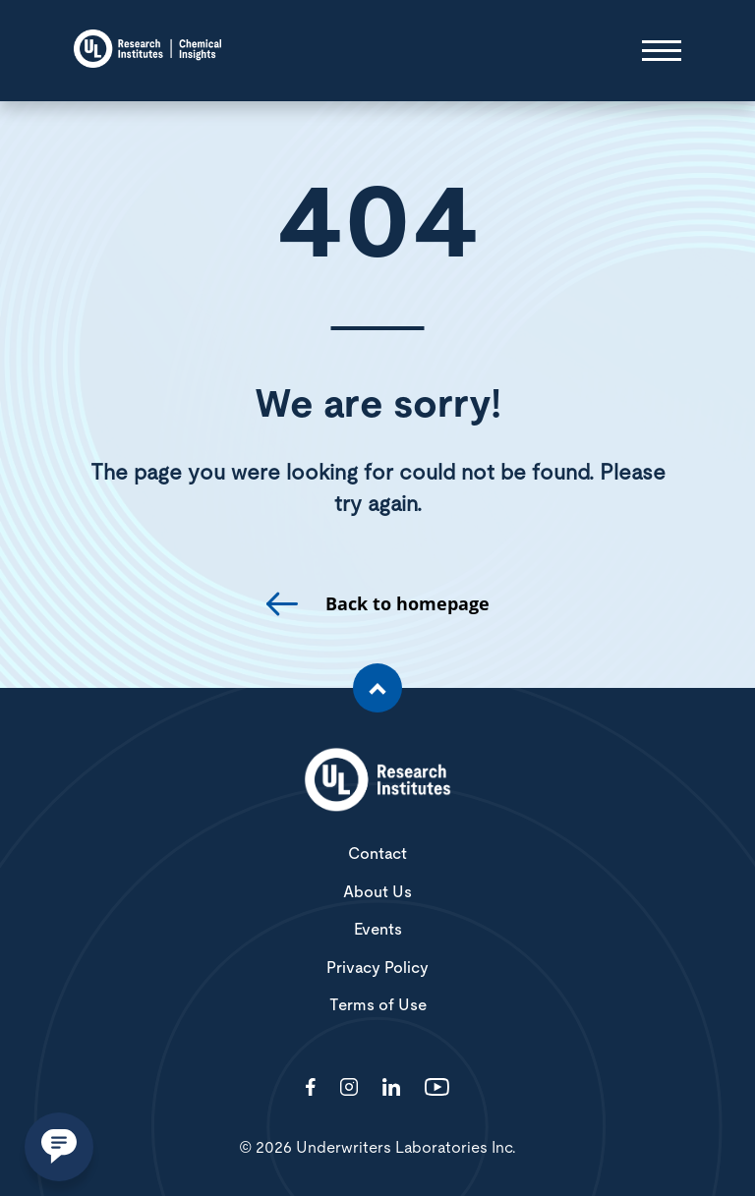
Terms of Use (378, 1005)
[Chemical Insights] (147, 50)
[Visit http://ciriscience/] (349, 1088)
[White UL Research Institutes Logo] (377, 781)
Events (378, 930)
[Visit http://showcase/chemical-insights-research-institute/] (391, 1088)
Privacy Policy (377, 968)
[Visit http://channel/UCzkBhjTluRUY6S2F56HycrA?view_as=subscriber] (437, 1088)
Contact (377, 854)
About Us (377, 892)
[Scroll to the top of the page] (377, 687)
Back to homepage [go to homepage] (407, 604)
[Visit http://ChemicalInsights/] (311, 1088)
